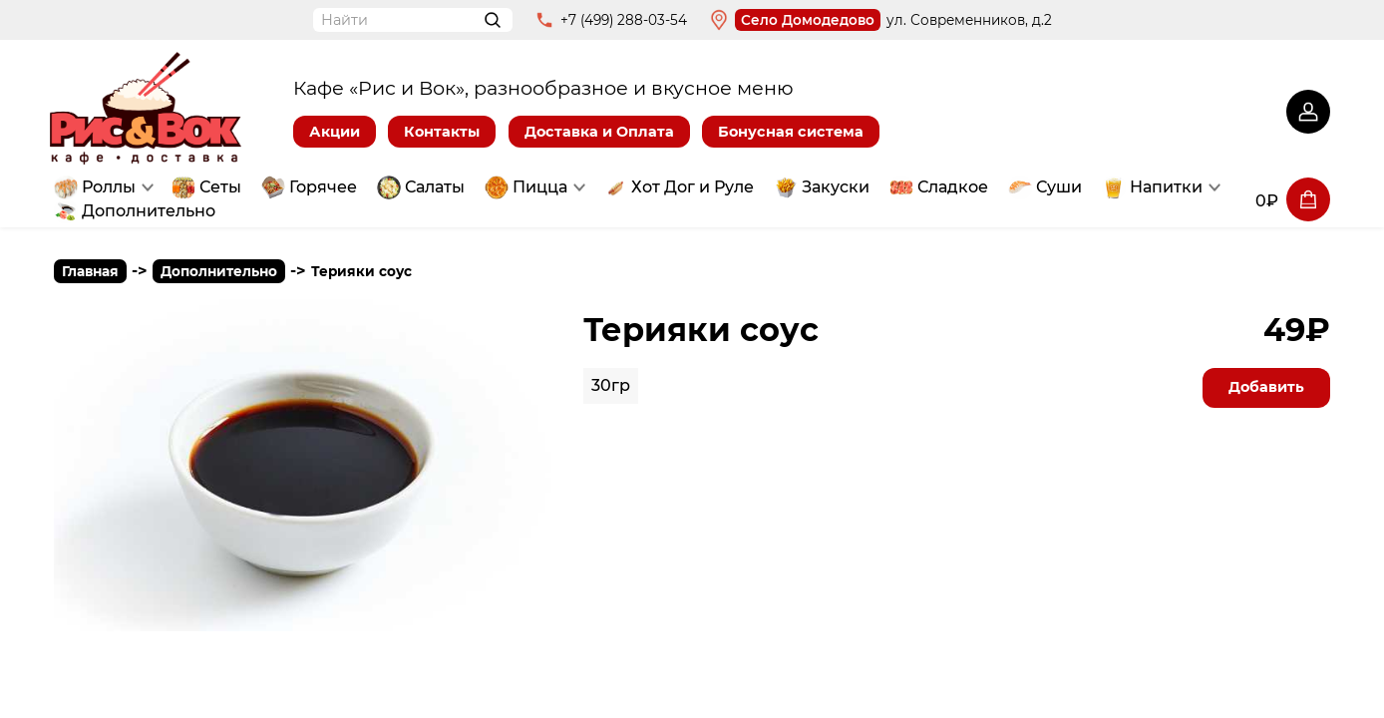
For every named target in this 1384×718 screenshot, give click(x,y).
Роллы (109, 187)
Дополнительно (148, 210)
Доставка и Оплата (599, 132)
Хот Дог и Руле (692, 187)
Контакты (442, 132)
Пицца (540, 187)
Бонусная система (791, 132)
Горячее (323, 187)
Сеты (220, 187)
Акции (334, 132)
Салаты (435, 187)
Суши (1059, 187)
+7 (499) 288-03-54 (623, 20)
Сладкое (952, 187)
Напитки (1166, 187)
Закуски (835, 187)
